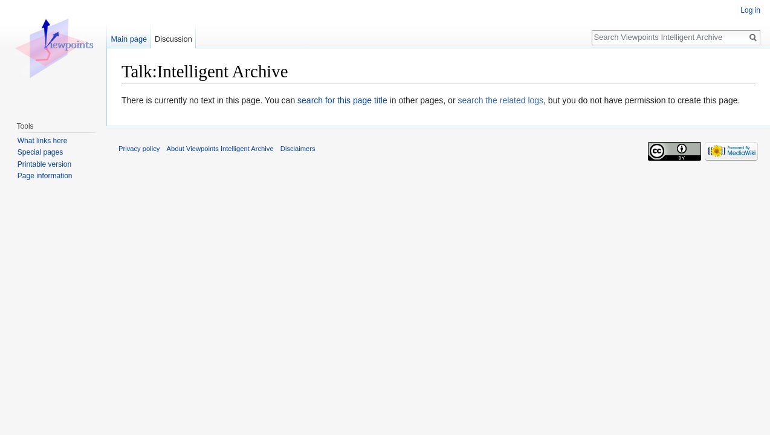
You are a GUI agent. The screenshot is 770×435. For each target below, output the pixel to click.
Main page (129, 39)
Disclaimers (297, 148)
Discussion (173, 39)
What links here (43, 141)
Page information (45, 176)
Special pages (40, 152)
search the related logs (500, 100)
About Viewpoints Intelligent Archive (220, 148)
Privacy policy (139, 148)
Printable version (44, 164)
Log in (750, 10)
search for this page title (342, 100)
